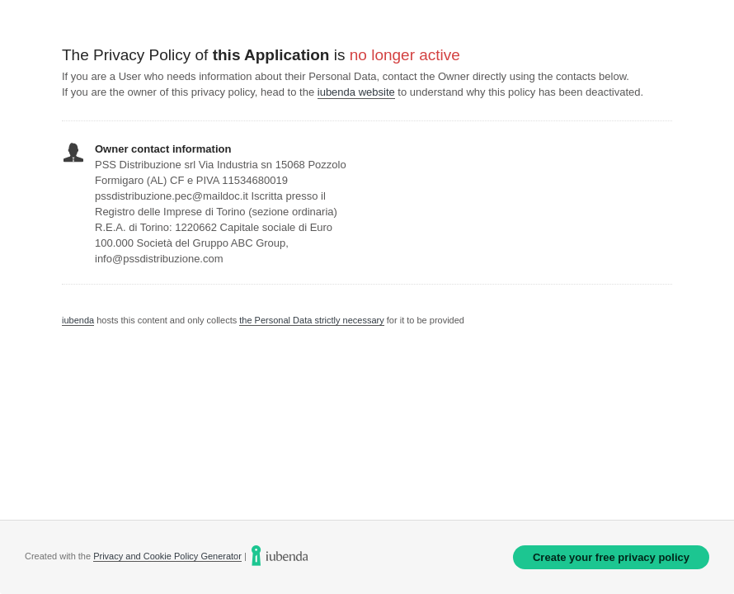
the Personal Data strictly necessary (311, 320)
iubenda (78, 320)
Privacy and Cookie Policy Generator (167, 556)
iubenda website (356, 92)
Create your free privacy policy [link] (611, 557)
